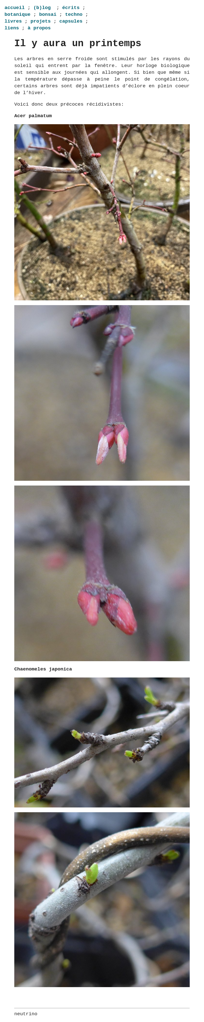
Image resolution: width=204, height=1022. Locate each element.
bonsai (47, 14)
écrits (70, 7)
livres (13, 21)
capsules (70, 21)
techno (73, 14)
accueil (15, 7)
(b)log (42, 7)
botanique (18, 14)
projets (41, 21)
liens (12, 28)
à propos (39, 28)
